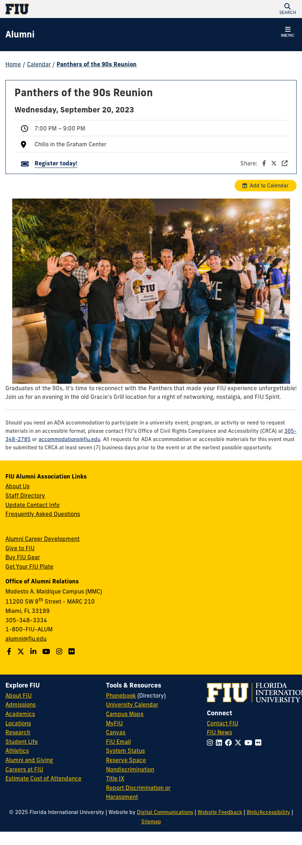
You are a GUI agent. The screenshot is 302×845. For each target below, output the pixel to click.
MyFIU (114, 723)
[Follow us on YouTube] (47, 651)
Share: (264, 163)
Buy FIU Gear (22, 557)
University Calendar (132, 704)
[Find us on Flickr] (72, 651)
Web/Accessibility (268, 812)
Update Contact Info (32, 504)
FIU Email (118, 741)
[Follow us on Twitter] (21, 651)
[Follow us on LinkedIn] (34, 651)
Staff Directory (25, 495)
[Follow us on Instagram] (60, 651)
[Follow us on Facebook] (9, 651)
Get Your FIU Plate (29, 566)
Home (13, 64)
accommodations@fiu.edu (69, 439)
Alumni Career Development (42, 538)
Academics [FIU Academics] (20, 713)
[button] (288, 9)
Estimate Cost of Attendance (43, 778)
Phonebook (121, 695)
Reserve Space (126, 760)
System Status (125, 750)
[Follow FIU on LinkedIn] (220, 743)
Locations (18, 723)
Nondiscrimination (130, 769)
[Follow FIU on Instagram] (211, 743)
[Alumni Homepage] (20, 34)
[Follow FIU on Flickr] (259, 743)
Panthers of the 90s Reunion (97, 64)
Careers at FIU (24, 769)
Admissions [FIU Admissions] (20, 704)
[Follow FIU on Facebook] (230, 743)
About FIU (18, 695)
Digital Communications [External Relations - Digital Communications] (165, 812)
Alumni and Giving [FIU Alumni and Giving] (29, 760)
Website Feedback (219, 812)
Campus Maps (124, 713)
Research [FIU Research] (17, 732)
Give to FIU (20, 548)
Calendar (39, 64)
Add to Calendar (269, 185)
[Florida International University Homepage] (78, 9)
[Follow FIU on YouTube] (249, 743)
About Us (17, 486)
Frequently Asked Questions (42, 513)
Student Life (21, 741)
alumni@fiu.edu (25, 638)
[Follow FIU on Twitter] (239, 743)
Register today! (56, 163)
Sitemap (151, 821)
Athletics (17, 750)
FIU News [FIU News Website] (219, 732)
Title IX (115, 778)
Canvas (115, 732)
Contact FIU (222, 723)
